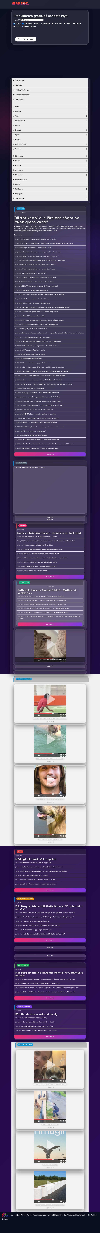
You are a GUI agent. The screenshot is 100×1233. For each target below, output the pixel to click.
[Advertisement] (50, 62)
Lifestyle (50, 130)
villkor (33, 26)
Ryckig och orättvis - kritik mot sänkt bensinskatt (41, 393)
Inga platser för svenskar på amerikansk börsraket (41, 440)
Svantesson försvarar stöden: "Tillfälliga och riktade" (42, 380)
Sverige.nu (50, 194)
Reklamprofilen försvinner (32, 358)
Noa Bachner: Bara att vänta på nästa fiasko (39, 880)
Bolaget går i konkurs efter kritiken (34, 329)
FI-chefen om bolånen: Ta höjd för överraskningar (41, 448)
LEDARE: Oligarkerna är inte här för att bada (37, 1026)
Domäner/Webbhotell (68, 1215)
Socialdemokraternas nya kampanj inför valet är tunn (42, 252)
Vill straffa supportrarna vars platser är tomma (39, 884)
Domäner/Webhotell (21, 95)
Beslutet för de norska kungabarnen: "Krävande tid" (42, 983)
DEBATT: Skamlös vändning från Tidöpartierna (38, 265)
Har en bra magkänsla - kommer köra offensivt (39, 1022)
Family (50, 125)
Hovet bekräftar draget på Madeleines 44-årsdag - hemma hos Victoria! (49, 979)
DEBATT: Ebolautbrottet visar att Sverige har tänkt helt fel (44, 376)
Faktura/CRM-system (21, 90)
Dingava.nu (50, 156)
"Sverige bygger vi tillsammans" (34, 431)
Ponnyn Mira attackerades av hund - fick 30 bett (39, 1030)
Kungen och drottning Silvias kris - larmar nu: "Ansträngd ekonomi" (46, 307)
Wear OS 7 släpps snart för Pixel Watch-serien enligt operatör (47, 612)
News (50, 107)
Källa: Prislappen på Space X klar (34, 316)
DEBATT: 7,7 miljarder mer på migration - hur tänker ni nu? (43, 427)
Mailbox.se (50, 175)
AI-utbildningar (53, 1215)
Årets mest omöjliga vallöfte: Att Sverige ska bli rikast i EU (43, 295)
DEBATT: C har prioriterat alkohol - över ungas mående (42, 401)
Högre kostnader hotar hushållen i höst (37, 248)
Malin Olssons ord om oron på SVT (34, 273)
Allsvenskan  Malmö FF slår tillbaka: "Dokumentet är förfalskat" (46, 371)
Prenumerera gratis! (26, 39)
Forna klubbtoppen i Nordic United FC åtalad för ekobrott (43, 367)
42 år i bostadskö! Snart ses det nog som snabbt (41, 418)
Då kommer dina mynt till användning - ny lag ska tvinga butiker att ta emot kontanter (53, 333)
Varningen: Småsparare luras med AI (35, 290)
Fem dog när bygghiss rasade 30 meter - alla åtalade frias (46, 604)
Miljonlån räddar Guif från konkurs (35, 435)
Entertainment (50, 121)
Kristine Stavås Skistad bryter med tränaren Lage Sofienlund (45, 871)
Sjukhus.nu (50, 189)
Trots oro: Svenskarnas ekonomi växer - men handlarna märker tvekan (48, 243)
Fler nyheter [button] (50, 576)
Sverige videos (50, 144)
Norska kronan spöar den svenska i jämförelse (38, 269)
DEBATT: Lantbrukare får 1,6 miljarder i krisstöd (40, 422)
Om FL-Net (92, 1215)
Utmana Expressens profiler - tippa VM (37, 863)
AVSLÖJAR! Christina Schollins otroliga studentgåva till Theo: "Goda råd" (49, 913)
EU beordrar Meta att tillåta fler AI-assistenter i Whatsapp (46, 600)
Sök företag (18, 99)
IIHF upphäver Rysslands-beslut (34, 350)
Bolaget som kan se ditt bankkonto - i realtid (40, 239)
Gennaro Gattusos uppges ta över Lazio (37, 363)
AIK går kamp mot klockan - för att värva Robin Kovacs (42, 867)
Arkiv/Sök (17, 85)
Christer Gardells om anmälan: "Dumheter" (38, 410)
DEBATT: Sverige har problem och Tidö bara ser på (41, 346)
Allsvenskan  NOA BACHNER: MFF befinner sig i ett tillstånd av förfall (47, 384)
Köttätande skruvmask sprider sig (35, 1018)
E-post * (16, 20)
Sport (50, 135)
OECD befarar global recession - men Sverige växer (40, 312)
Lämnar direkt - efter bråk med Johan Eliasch (38, 282)
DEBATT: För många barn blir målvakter (36, 303)
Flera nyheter (50, 454)
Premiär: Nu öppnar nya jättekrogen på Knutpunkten (41, 925)
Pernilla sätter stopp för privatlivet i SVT (37, 930)
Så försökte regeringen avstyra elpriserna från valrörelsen (43, 320)
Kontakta (5, 1219)
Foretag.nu (50, 170)
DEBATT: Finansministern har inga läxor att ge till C (40, 256)
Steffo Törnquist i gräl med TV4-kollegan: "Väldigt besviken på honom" (48, 917)
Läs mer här (18, 235)
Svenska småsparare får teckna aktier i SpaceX (39, 277)
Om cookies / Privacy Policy (21, 1215)
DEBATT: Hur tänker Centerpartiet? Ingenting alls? (40, 286)
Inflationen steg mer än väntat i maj (36, 299)
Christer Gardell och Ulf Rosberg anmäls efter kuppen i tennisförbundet (48, 444)
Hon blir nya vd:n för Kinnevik (33, 388)
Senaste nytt (19, 80)
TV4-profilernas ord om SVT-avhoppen (36, 337)
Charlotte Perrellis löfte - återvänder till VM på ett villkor (43, 405)
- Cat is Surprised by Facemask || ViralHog (50, 659)
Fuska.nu (50, 165)
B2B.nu (50, 161)
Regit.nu (50, 184)
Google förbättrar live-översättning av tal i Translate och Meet (47, 608)
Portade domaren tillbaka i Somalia (35, 875)
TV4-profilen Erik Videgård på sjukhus (36, 921)
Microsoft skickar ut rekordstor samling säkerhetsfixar (45, 596)
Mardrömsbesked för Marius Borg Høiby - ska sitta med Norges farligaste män (51, 988)
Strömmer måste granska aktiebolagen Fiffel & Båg (41, 397)
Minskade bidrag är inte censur (34, 354)
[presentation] (25, 31)
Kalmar (50, 139)
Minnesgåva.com (50, 180)
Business (50, 111)
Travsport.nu (50, 198)
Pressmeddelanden (40, 1215)
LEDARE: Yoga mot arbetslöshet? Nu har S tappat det (42, 341)
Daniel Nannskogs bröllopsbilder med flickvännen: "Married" (44, 934)
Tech (50, 116)
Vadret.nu (50, 149)
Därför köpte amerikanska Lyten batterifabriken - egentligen (43, 260)
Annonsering (81, 1215)
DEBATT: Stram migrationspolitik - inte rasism (40, 414)
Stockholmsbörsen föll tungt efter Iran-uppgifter (40, 324)
